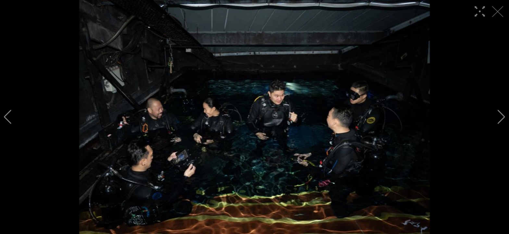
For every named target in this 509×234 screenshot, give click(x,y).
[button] (7, 117)
